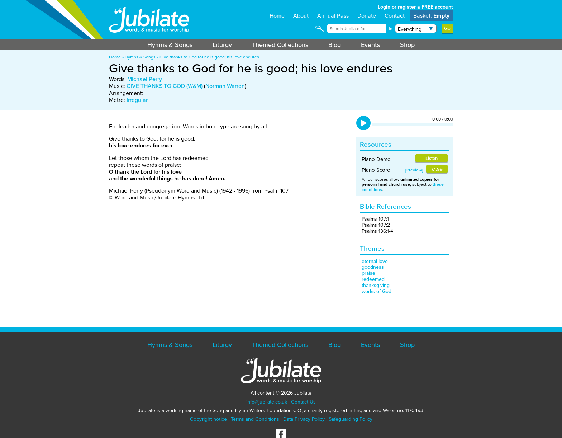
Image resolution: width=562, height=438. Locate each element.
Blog (334, 45)
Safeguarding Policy (350, 419)
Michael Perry (144, 79)
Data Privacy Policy (304, 419)
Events (370, 45)
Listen (431, 158)
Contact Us (303, 402)
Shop (407, 45)
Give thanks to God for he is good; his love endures (209, 57)
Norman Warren (225, 86)
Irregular (137, 100)
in (390, 28)
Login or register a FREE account (415, 7)
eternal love (375, 261)
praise (368, 273)
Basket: (431, 15)
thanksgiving (376, 285)
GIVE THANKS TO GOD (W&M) (165, 86)
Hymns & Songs (169, 45)
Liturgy (222, 45)
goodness (373, 267)
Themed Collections (280, 45)
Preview (414, 170)
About (301, 15)
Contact (395, 15)
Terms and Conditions (255, 419)
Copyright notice (208, 419)
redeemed (373, 279)
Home (277, 15)
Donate (366, 15)
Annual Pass (333, 15)
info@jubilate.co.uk (266, 402)
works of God (376, 291)
